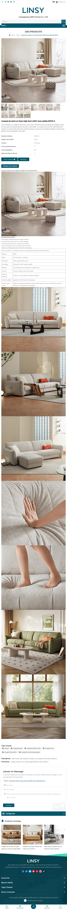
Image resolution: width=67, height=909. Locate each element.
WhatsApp (24, 159)
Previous (0, 821)
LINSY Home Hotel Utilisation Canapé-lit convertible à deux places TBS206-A (34, 759)
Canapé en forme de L (11, 752)
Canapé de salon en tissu (34, 748)
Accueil (12, 35)
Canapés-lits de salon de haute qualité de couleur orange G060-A (11, 848)
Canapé (7, 748)
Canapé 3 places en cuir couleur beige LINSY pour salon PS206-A (29, 762)
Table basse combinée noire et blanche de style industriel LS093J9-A (53, 848)
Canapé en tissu (49, 748)
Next (64, 821)
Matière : (24, 781)
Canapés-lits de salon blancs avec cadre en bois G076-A (32, 848)
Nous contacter (9, 159)
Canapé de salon (17, 748)
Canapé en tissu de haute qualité (30, 752)
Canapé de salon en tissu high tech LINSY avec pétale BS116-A (27, 781)
